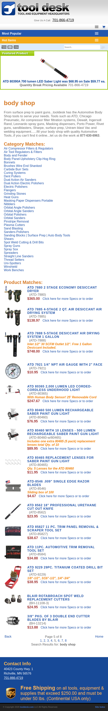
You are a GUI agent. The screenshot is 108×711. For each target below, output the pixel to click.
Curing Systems (15, 172)
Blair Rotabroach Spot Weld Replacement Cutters (55, 597)
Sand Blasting (13, 228)
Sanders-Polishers (16, 232)
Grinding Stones (15, 193)
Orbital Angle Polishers (19, 207)
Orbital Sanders (14, 218)
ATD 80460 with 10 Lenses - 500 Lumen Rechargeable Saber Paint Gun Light (63, 432)
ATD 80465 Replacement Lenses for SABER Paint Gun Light (60, 459)
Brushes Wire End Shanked (23, 165)
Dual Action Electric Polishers (24, 183)
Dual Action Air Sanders (20, 179)
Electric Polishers (16, 186)
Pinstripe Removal (16, 221)
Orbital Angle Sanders (19, 211)
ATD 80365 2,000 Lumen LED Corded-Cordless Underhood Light (59, 388)
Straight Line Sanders (18, 256)
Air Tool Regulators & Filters (23, 152)
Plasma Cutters (14, 225)
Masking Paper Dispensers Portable (28, 200)
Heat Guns (11, 197)
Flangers (10, 190)
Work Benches (14, 270)
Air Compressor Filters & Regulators (28, 148)
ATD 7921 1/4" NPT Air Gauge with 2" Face (64, 364)
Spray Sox (11, 249)
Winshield (10, 266)
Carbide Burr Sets (16, 169)
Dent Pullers (12, 176)
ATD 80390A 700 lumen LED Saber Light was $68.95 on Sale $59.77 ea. (54, 81)
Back (8, 636)
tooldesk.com (27, 707)
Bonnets (9, 162)
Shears (9, 238)
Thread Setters (14, 259)
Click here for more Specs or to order (67, 298)
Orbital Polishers (15, 214)
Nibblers (9, 204)
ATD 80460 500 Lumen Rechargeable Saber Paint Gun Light (60, 412)
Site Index (100, 707)
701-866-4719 (63, 20)
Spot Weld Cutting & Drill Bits (24, 242)
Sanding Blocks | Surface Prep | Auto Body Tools (37, 235)
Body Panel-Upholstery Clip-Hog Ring (29, 159)
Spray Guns (12, 245)
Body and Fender (16, 155)
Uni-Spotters (12, 263)
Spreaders (11, 252)
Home (99, 636)
